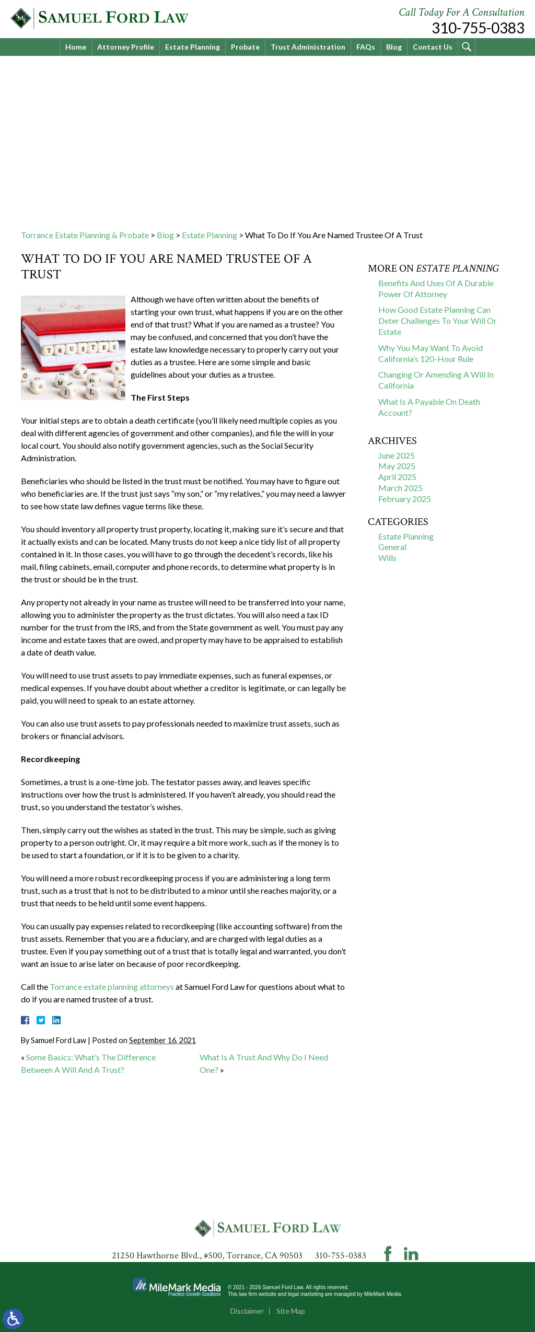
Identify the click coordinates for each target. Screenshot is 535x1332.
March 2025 (400, 488)
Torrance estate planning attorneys (112, 986)
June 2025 (396, 455)
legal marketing (305, 1294)
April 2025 (397, 477)
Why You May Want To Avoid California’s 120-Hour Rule (430, 353)
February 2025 (404, 499)
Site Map (290, 1310)
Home (75, 46)
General (392, 547)
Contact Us (432, 46)
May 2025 (396, 466)
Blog (394, 46)
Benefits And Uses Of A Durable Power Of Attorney (436, 288)
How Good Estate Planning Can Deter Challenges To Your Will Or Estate (437, 320)
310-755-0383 (478, 27)
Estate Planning (192, 46)
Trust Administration (308, 46)
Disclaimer (247, 1310)
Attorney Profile (125, 46)
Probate (245, 46)
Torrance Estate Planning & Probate (85, 235)
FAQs (365, 46)
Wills (387, 558)
